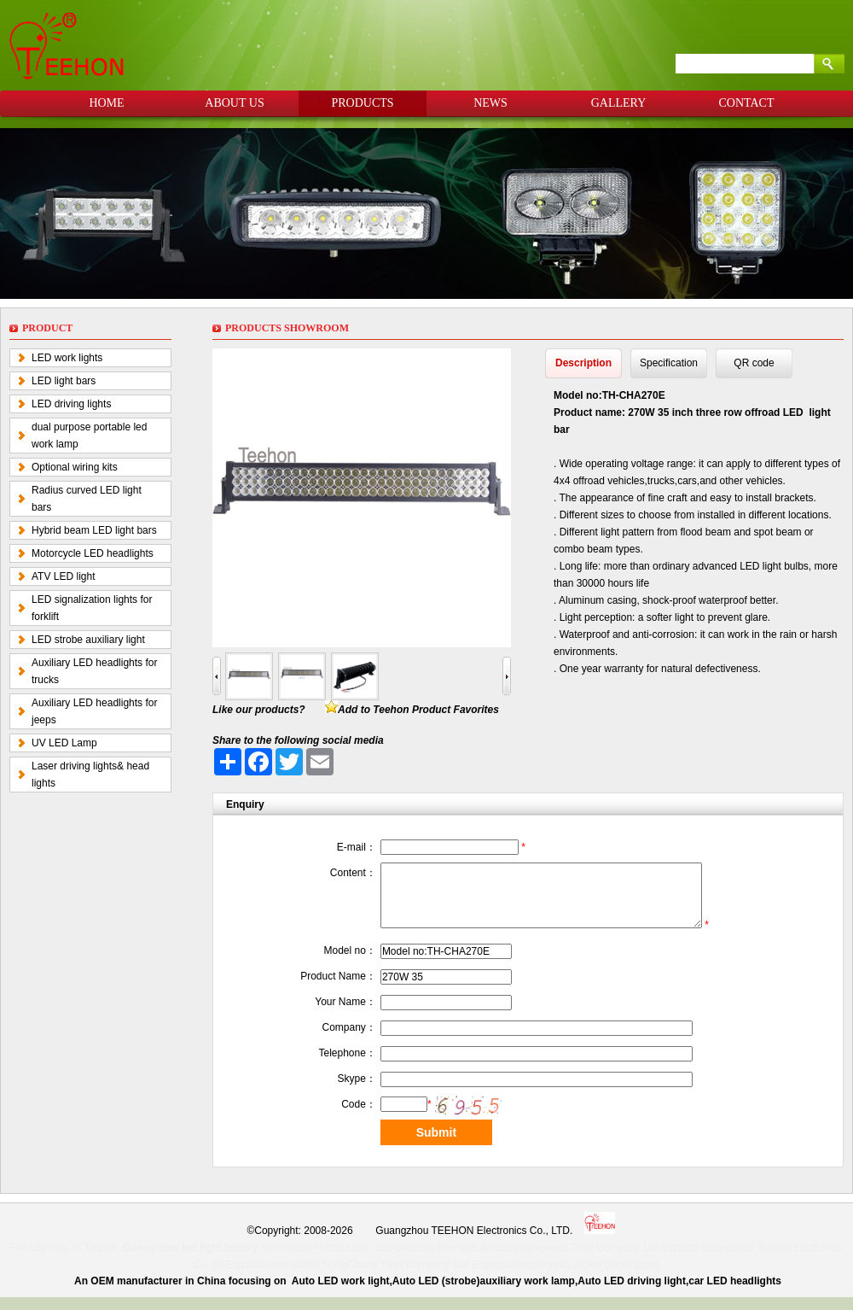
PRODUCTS (362, 102)
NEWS (490, 102)
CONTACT (747, 102)
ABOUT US (234, 102)
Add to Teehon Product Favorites (418, 710)
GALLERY (619, 102)
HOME (106, 102)
